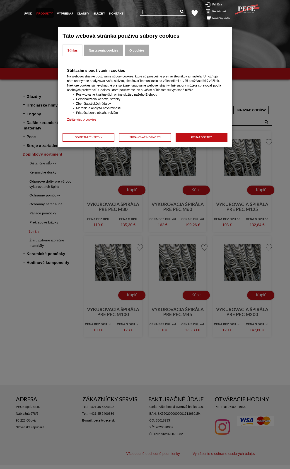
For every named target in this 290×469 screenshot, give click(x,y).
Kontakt (116, 13)
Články (83, 13)
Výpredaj (65, 13)
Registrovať (217, 11)
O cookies (137, 50)
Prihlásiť (216, 4)
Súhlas (72, 50)
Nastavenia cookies (103, 50)
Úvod (28, 13)
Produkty (44, 13)
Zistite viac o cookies (81, 119)
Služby (99, 13)
